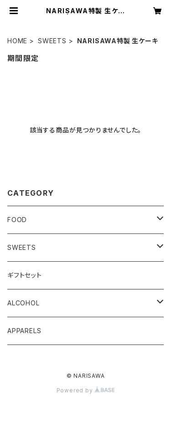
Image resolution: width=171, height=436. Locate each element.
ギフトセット (24, 275)
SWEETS (52, 41)
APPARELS (24, 331)
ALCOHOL (23, 303)
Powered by (86, 390)
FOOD (17, 219)
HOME (17, 41)
